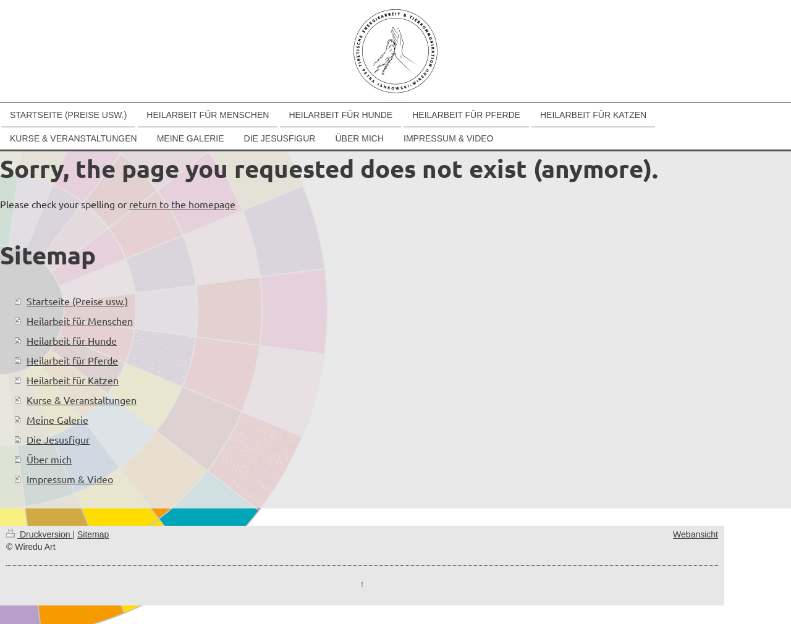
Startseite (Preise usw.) (77, 301)
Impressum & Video (70, 479)
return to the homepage (182, 204)
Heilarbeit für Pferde (72, 360)
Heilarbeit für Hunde (72, 340)
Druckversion (39, 534)
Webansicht (695, 534)
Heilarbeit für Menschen (80, 320)
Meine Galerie (57, 419)
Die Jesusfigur (58, 439)
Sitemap (93, 534)
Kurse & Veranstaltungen (82, 400)
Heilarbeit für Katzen (73, 380)
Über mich (49, 459)
